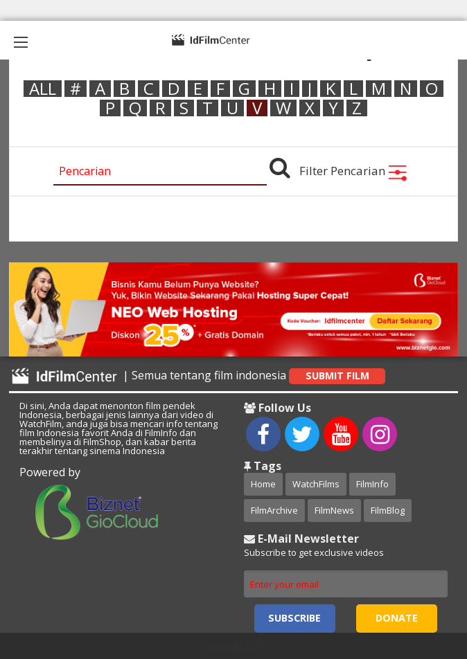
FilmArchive (274, 510)
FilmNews (334, 510)
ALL (42, 88)
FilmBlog (388, 510)
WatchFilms (316, 484)
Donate (397, 617)
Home (263, 484)
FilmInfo (372, 484)
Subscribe (294, 617)
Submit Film (337, 375)
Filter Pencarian (353, 171)
